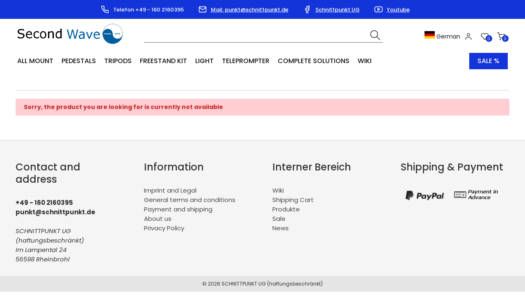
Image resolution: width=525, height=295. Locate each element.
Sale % (488, 61)
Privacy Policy (164, 228)
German (442, 36)
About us (157, 218)
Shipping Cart (293, 199)
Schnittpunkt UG (337, 10)
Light (204, 61)
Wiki (365, 61)
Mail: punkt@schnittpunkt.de (249, 10)
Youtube (398, 10)
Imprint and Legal (170, 190)
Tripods (118, 61)
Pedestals (79, 61)
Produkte (286, 209)
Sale (278, 218)
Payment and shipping (178, 209)
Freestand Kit (163, 61)
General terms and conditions (189, 199)
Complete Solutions (313, 61)
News (280, 228)
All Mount (35, 61)
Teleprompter (245, 61)
